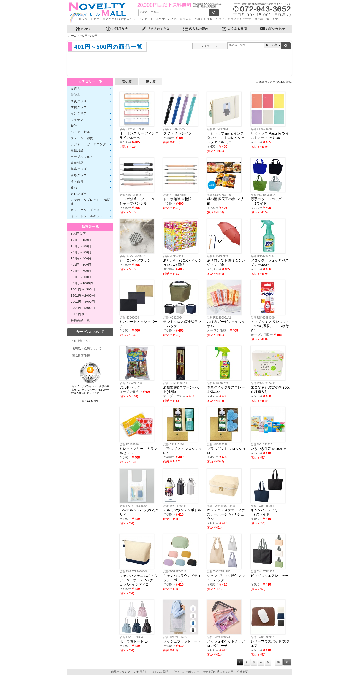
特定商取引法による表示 (218, 671)
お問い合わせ (272, 29)
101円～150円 (81, 240)
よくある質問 (234, 29)
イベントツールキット (87, 216)
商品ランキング (120, 671)
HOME (83, 29)
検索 (214, 12)
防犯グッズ (79, 107)
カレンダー (79, 193)
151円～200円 (81, 246)
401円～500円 (88, 35)
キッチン (77, 119)
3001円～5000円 (83, 308)
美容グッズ (79, 169)
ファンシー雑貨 (82, 138)
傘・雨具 (77, 181)
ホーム (72, 35)
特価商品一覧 (80, 320)
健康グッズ (79, 175)
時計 (74, 125)
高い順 (151, 81)
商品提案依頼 (81, 355)
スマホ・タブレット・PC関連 (90, 201)
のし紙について (82, 341)
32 (278, 662)
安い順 (127, 81)
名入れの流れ (195, 29)
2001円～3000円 (83, 301)
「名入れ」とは (155, 29)
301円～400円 (81, 258)
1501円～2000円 (83, 295)
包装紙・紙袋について (87, 348)
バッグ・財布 (80, 132)
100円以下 (78, 233)
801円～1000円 (82, 283)
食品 (74, 187)
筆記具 (75, 95)
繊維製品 (77, 163)
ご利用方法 (116, 29)
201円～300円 (81, 252)
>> (287, 662)
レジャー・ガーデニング (88, 144)
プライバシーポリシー (185, 671)
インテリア (79, 113)
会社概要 (242, 671)
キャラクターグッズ (85, 210)
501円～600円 (81, 271)
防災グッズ (79, 101)
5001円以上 (79, 314)
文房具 (75, 88)
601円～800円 (81, 277)
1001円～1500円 (83, 289)
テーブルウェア (82, 156)
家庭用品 (77, 150)
